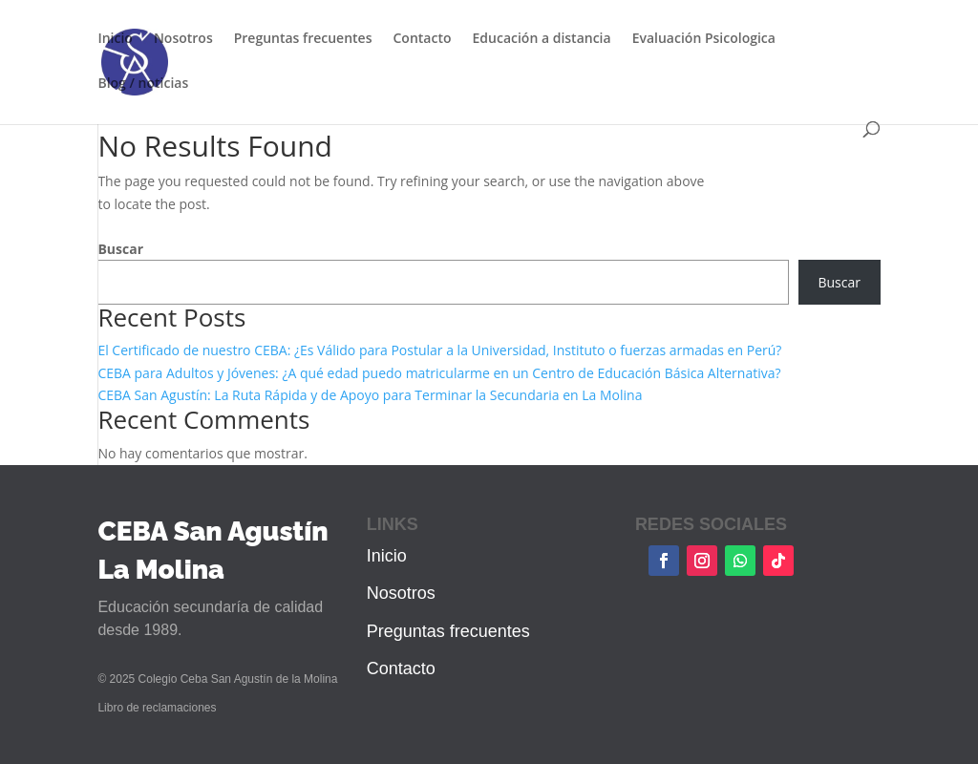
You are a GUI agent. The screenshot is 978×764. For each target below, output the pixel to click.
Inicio (114, 39)
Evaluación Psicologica (704, 39)
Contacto (422, 39)
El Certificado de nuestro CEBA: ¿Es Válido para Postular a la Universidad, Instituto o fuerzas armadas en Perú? (439, 350)
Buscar (120, 249)
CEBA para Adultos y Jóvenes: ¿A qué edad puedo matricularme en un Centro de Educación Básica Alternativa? (438, 373)
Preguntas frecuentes (303, 39)
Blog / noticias (142, 84)
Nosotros (183, 39)
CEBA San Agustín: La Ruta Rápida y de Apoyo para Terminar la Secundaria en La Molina (369, 395)
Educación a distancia (542, 39)
